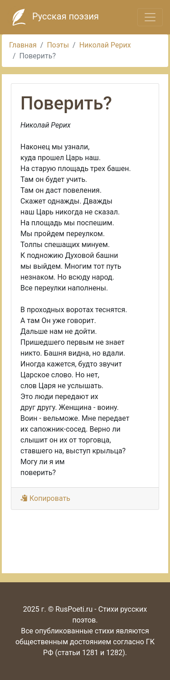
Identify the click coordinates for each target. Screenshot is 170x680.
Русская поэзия (53, 17)
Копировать (45, 498)
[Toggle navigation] (150, 17)
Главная (23, 45)
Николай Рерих (105, 45)
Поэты (58, 45)
